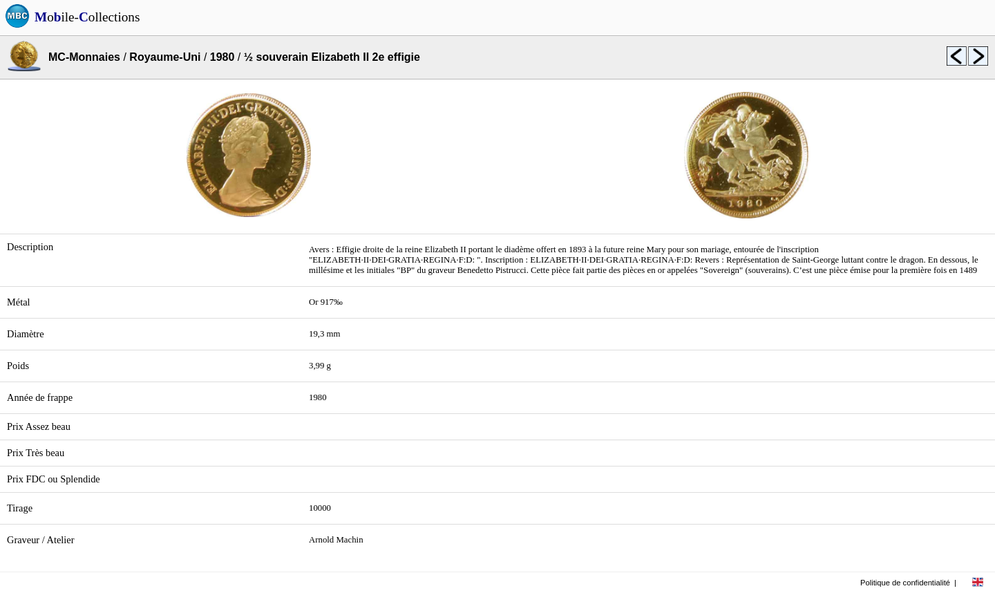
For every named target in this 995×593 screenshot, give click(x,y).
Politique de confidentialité (905, 582)
